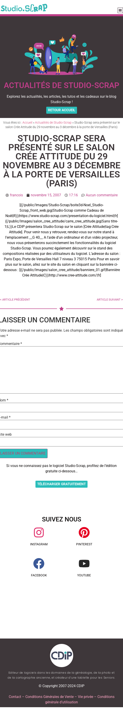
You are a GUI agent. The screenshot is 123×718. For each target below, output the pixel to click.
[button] (120, 10)
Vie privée (85, 697)
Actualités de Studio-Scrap (53, 122)
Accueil (27, 122)
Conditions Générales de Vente (49, 697)
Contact (15, 697)
